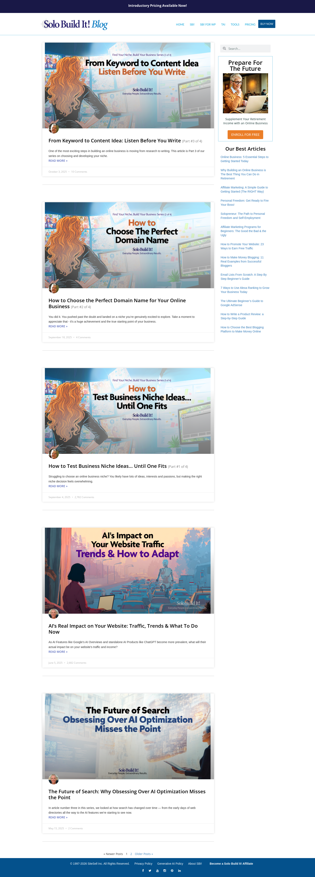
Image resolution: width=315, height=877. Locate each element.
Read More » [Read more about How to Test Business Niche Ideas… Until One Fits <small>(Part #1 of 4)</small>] (58, 486)
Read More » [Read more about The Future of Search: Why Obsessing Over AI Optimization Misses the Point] (58, 817)
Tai (223, 24)
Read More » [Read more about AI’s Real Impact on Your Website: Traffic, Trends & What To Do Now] (58, 652)
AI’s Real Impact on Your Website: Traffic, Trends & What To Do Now (123, 628)
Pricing (250, 24)
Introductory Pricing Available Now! (157, 5)
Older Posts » (144, 854)
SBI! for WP (208, 24)
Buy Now (266, 24)
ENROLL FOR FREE (245, 134)
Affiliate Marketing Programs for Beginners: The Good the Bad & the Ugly (243, 231)
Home (180, 24)
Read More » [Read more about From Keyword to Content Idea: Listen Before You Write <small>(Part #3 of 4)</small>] (58, 161)
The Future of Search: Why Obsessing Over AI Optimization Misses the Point (127, 794)
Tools (235, 24)
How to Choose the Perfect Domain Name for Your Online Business (117, 303)
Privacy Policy (143, 863)
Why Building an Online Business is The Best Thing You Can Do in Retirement (243, 174)
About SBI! (195, 863)
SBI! (192, 24)
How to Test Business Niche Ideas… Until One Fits (118, 465)
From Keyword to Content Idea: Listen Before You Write (125, 140)
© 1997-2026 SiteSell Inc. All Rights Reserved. (100, 863)
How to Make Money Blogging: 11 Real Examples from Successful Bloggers (242, 261)
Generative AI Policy (170, 863)
